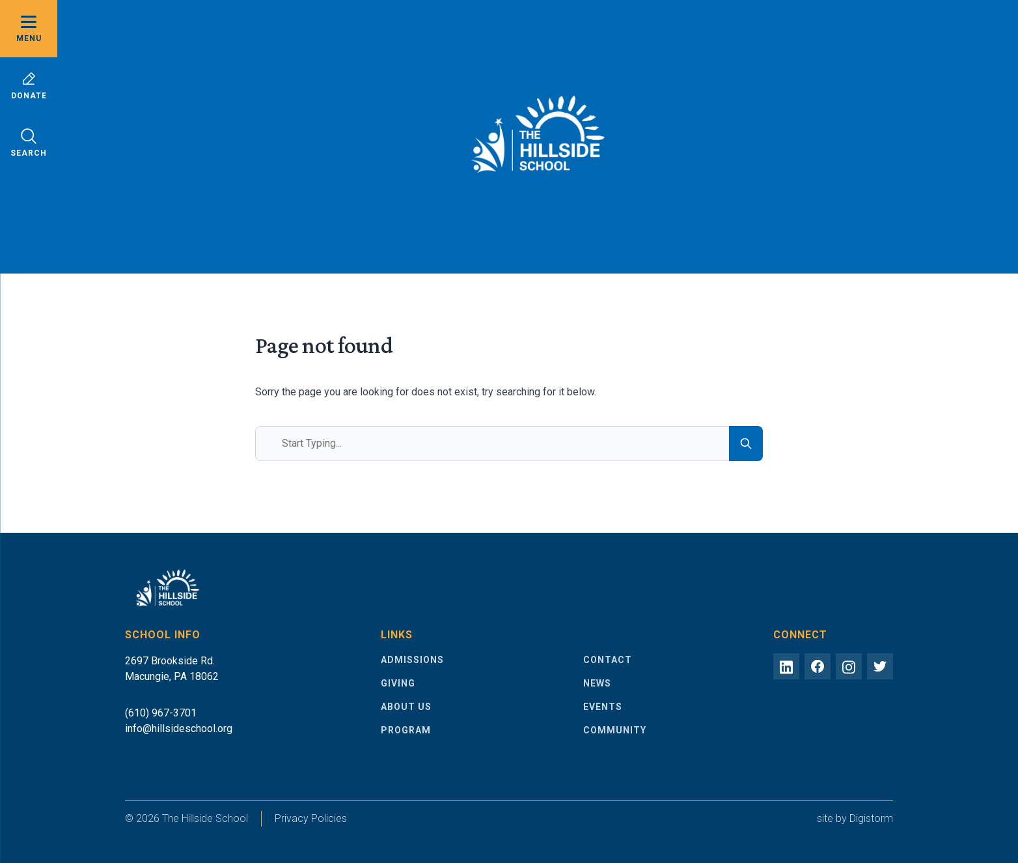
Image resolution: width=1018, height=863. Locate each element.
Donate (29, 85)
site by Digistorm (855, 818)
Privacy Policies (311, 818)
